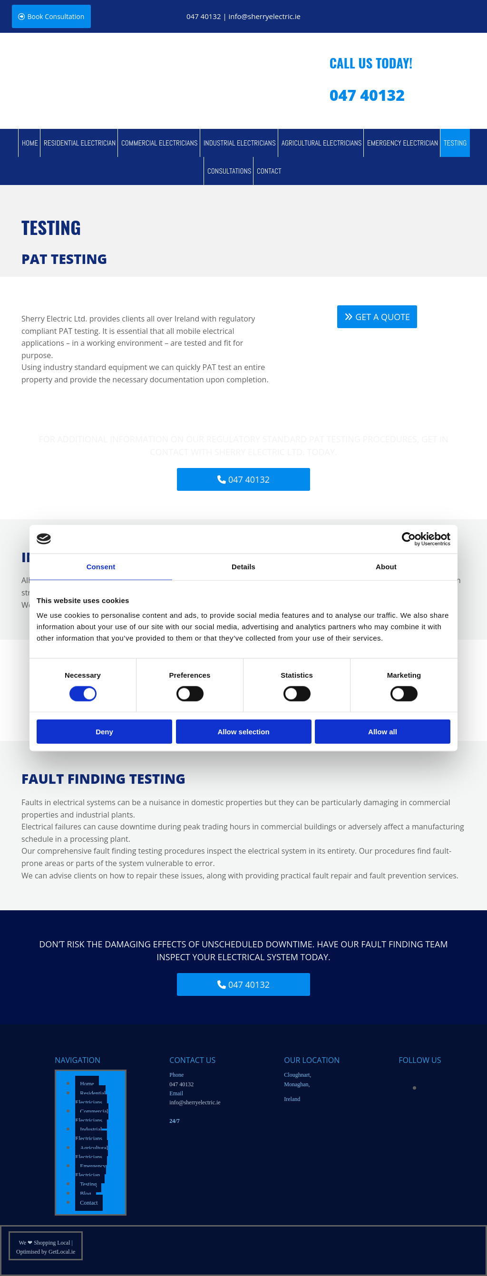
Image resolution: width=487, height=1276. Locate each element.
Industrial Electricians (240, 142)
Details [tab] (243, 566)
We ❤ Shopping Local (45, 1242)
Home (30, 142)
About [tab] (386, 566)
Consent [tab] (101, 566)
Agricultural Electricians (322, 142)
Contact (269, 170)
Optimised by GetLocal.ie (45, 1251)
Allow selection (243, 732)
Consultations (229, 170)
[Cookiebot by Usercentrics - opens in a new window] (408, 539)
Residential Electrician (80, 142)
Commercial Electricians (159, 142)
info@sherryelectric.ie (265, 16)
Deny (104, 732)
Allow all (382, 732)
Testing (455, 142)
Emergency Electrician (402, 142)
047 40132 (203, 16)
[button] (52, 16)
